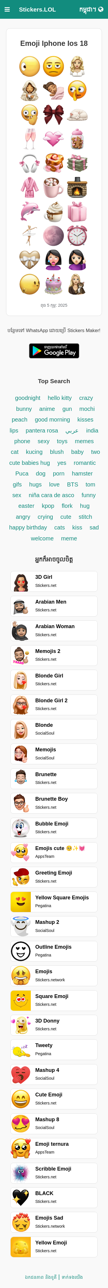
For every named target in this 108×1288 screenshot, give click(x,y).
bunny (24, 409)
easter (26, 506)
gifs (17, 484)
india (92, 430)
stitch (85, 517)
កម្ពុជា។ (91, 9)
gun (68, 409)
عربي (72, 430)
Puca (22, 473)
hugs (35, 484)
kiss (78, 527)
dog (41, 473)
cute (65, 517)
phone (22, 441)
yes (61, 463)
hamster (82, 473)
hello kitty (60, 398)
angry (23, 517)
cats (59, 527)
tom (90, 484)
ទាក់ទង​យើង (72, 1277)
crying (46, 517)
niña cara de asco (51, 495)
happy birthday (29, 527)
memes (84, 441)
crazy (86, 398)
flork (67, 506)
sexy (44, 441)
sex (16, 495)
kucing (34, 452)
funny (89, 495)
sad (94, 527)
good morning (53, 419)
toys (62, 441)
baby (77, 452)
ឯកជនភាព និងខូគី (40, 1277)
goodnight (28, 398)
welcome (42, 538)
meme (69, 538)
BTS (73, 484)
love (55, 484)
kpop (48, 506)
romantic (85, 463)
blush (57, 452)
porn (59, 473)
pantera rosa (42, 430)
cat (15, 452)
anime (47, 409)
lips (14, 430)
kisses (85, 419)
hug (85, 506)
